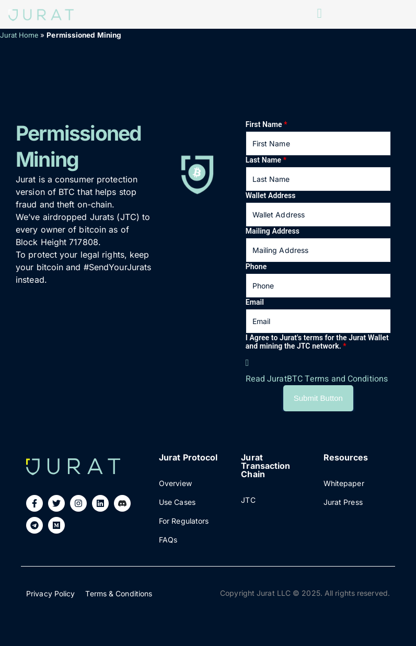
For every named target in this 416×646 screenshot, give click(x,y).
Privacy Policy (50, 593)
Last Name (266, 160)
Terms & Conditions (118, 593)
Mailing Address (272, 231)
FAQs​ (168, 539)
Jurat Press (343, 502)
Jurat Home (19, 35)
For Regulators (184, 520)
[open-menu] (320, 14)
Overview (175, 483)
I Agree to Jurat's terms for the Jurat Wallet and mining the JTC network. (317, 341)
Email (255, 302)
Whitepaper (343, 483)
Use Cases (177, 502)
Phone (256, 266)
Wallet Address (271, 195)
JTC (248, 499)
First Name (266, 124)
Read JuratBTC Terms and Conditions (317, 379)
